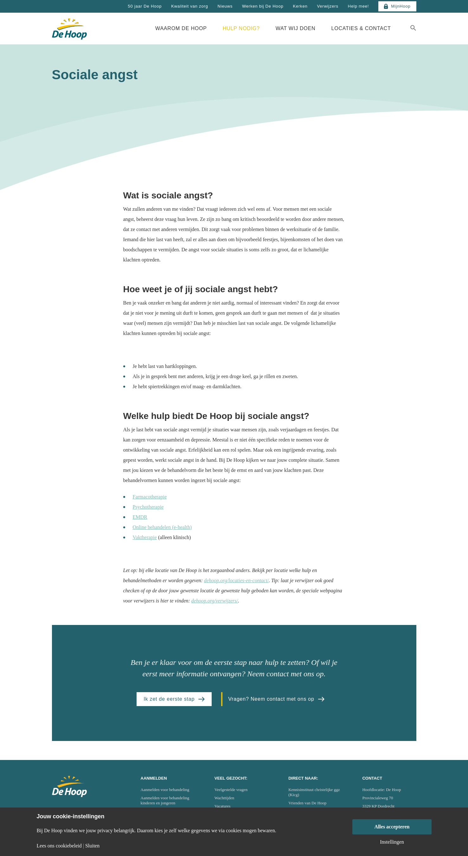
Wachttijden (224, 797)
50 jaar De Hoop (145, 6)
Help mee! (358, 6)
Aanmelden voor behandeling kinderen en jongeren (165, 800)
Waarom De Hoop (181, 28)
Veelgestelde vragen (231, 789)
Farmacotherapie (150, 496)
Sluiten (92, 845)
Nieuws (225, 6)
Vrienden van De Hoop (307, 803)
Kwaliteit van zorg (189, 6)
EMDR (140, 517)
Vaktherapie (145, 537)
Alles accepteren (391, 826)
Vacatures (223, 806)
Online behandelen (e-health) (162, 527)
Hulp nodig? (241, 28)
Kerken (300, 6)
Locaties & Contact (361, 28)
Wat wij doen (296, 28)
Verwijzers (327, 6)
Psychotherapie (148, 507)
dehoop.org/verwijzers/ (214, 600)
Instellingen (392, 842)
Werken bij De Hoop (263, 6)
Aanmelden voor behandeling (165, 789)
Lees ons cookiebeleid (59, 845)
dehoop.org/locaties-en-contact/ (236, 580)
